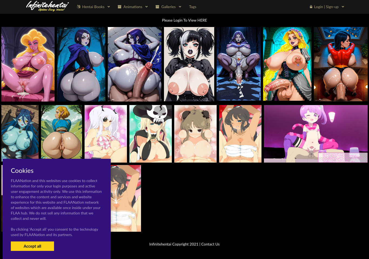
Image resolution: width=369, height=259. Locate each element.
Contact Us (210, 244)
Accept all (32, 246)
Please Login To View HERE (184, 20)
